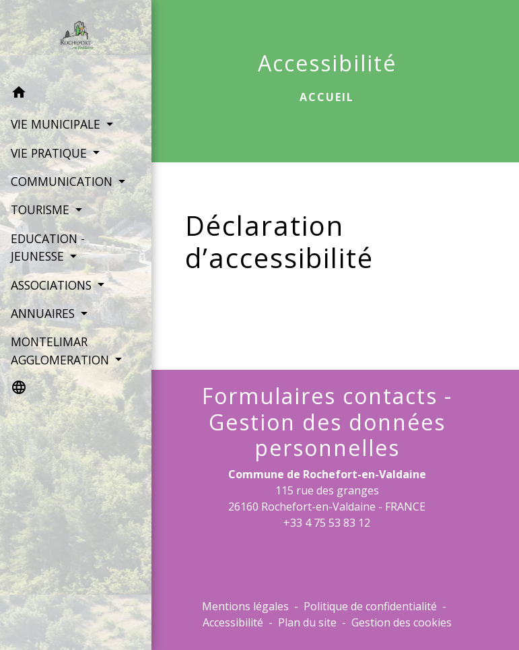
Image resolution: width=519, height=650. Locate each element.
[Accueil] (67, 39)
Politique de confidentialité (370, 606)
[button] (67, 94)
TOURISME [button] (41, 228)
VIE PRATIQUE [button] (50, 152)
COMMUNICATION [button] (61, 181)
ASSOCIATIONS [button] (52, 302)
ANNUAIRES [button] (43, 331)
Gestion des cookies (401, 622)
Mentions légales (245, 606)
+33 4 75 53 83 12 (326, 522)
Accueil (327, 97)
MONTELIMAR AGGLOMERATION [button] (61, 368)
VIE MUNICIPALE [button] (56, 124)
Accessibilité (233, 622)
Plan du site (307, 622)
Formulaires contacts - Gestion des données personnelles (327, 422)
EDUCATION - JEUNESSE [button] (47, 265)
